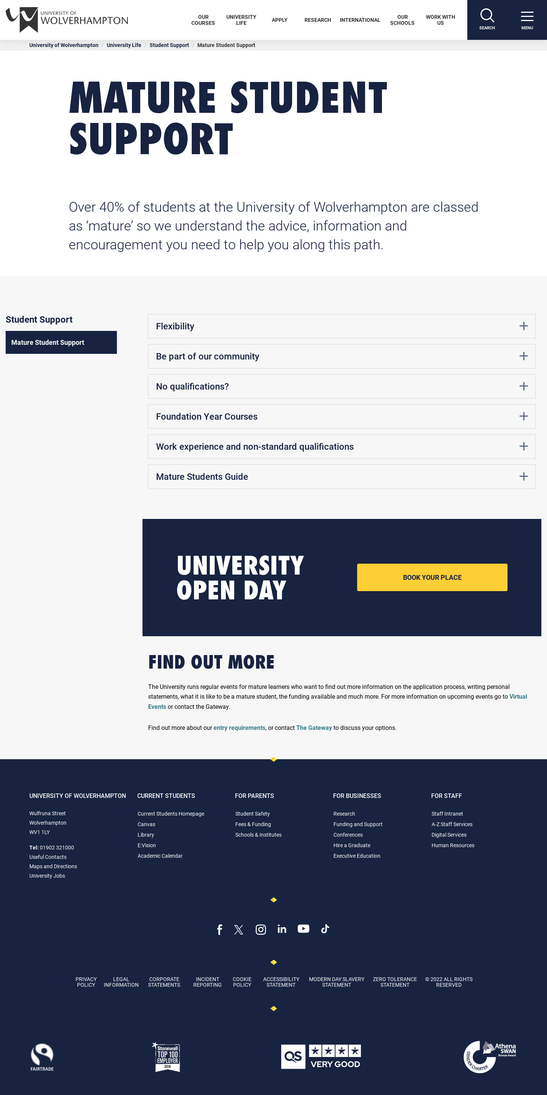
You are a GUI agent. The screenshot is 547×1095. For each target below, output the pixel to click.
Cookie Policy (242, 981)
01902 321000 (57, 847)
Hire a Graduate (351, 845)
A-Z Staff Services (452, 824)
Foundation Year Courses (342, 416)
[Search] (487, 20)
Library (146, 834)
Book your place (432, 577)
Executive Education (356, 855)
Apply (280, 19)
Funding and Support (358, 824)
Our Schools (402, 19)
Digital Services (449, 834)
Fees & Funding (253, 824)
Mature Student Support (47, 342)
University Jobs (47, 875)
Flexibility (342, 326)
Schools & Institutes (258, 834)
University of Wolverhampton (63, 45)
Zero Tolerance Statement (395, 981)
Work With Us (440, 19)
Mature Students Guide (342, 476)
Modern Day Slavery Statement (336, 981)
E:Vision (147, 845)
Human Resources (453, 845)
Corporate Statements (164, 981)
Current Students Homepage (171, 813)
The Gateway (314, 727)
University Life (241, 19)
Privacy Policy (86, 981)
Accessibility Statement (281, 981)
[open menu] (527, 20)
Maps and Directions (53, 866)
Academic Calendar (160, 855)
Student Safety (252, 813)
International (360, 19)
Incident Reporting (207, 981)
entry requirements (239, 727)
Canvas (146, 824)
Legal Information (121, 981)
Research (318, 19)
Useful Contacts (48, 856)
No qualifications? (342, 386)
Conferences (348, 834)
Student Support (169, 45)
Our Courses (203, 19)
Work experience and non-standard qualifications (342, 446)
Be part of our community (342, 356)
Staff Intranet (447, 813)
